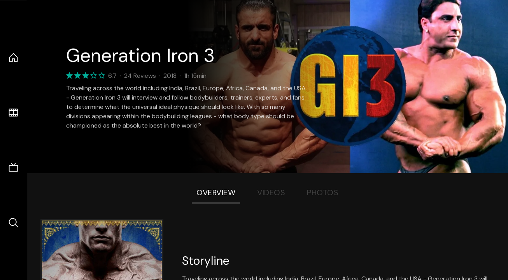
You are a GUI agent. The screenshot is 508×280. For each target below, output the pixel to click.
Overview (215, 192)
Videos (271, 192)
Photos (322, 192)
